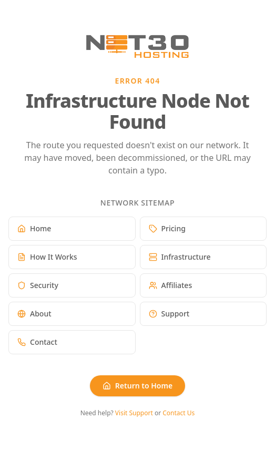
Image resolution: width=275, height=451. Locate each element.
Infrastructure (180, 257)
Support (169, 314)
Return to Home (137, 386)
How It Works (47, 257)
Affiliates (170, 285)
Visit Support (134, 412)
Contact (37, 342)
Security (37, 285)
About (34, 314)
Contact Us (178, 412)
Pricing (167, 228)
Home (34, 228)
